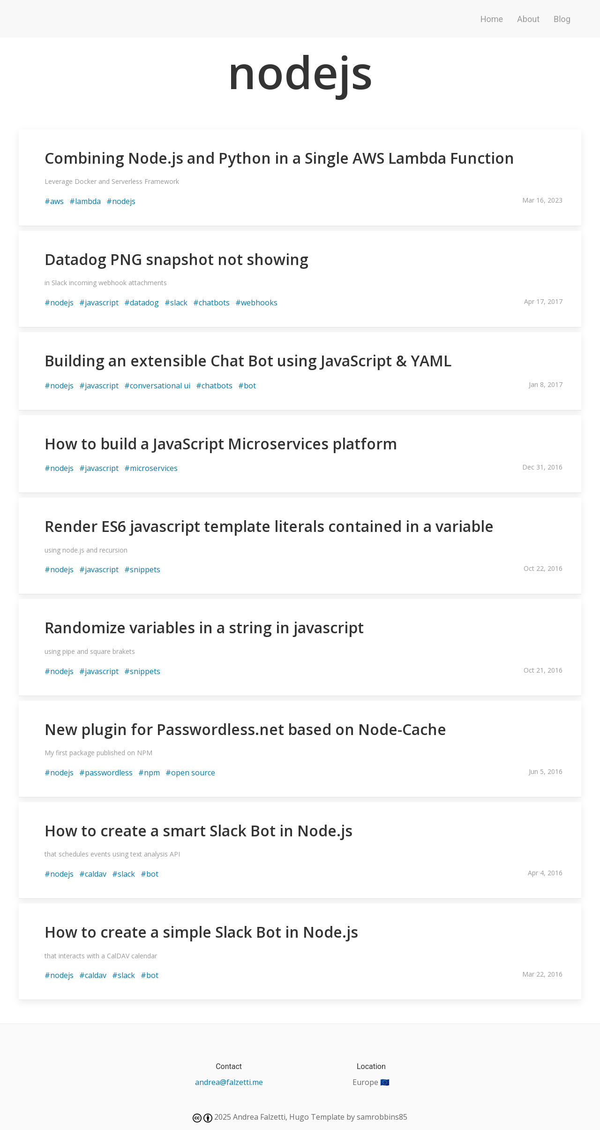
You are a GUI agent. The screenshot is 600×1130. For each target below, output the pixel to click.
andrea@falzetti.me (229, 1082)
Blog (562, 19)
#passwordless (106, 772)
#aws (54, 201)
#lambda (85, 201)
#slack (176, 302)
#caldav (92, 874)
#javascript (99, 302)
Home (491, 19)
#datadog (141, 302)
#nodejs (120, 201)
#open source (190, 772)
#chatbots (211, 302)
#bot (247, 385)
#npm (149, 772)
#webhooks (256, 302)
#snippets (142, 569)
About (528, 19)
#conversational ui (157, 385)
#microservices (151, 468)
